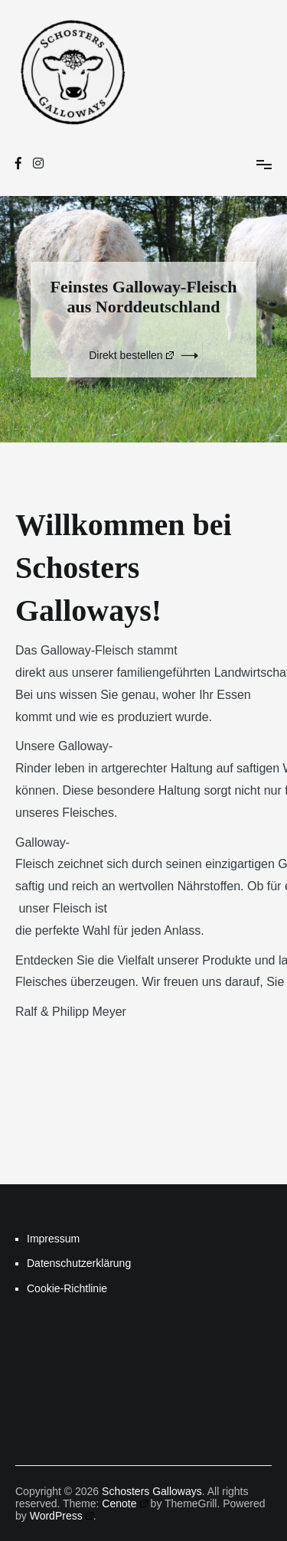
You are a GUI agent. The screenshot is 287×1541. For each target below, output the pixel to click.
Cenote (124, 1503)
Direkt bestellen (131, 355)
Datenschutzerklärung (79, 1263)
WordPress (61, 1516)
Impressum (53, 1238)
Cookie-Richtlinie (67, 1288)
